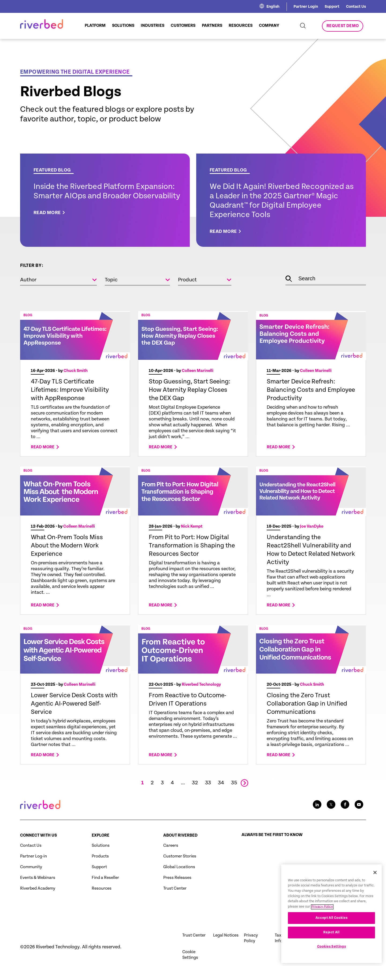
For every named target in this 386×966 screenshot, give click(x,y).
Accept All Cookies (332, 935)
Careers (170, 845)
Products (100, 856)
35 (234, 783)
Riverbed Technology (201, 684)
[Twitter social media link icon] (331, 804)
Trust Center (175, 888)
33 (208, 783)
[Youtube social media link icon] (359, 804)
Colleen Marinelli (197, 370)
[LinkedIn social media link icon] (317, 804)
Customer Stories (179, 856)
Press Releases (177, 877)
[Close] (375, 890)
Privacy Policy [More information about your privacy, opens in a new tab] (322, 924)
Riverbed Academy (37, 888)
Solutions (101, 845)
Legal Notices (226, 935)
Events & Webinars (37, 877)
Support (332, 6)
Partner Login (306, 6)
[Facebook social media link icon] (345, 804)
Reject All (331, 950)
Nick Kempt (191, 526)
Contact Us (356, 6)
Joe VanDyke (311, 526)
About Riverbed (180, 835)
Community (31, 867)
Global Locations (179, 867)
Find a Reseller (105, 877)
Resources (102, 888)
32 (195, 783)
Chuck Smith (76, 370)
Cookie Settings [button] (190, 954)
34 (221, 783)
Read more (42, 447)
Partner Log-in (33, 856)
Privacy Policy (251, 938)
